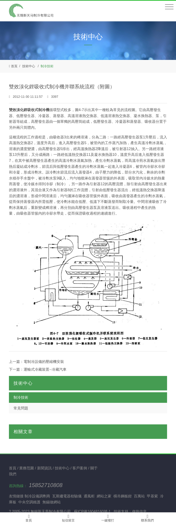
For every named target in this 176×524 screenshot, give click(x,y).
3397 (52, 96)
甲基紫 (152, 496)
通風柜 (89, 496)
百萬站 (139, 496)
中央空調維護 (29, 502)
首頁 (14, 66)
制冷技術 (47, 66)
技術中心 (28, 66)
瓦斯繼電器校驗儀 (67, 496)
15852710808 (46, 485)
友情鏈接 (16, 496)
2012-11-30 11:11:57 (26, 96)
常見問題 (21, 408)
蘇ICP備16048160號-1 (92, 511)
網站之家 (104, 496)
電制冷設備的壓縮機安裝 (44, 362)
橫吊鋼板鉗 (122, 496)
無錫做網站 (51, 502)
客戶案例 (80, 468)
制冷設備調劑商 (37, 496)
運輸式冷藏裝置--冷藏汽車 (45, 369)
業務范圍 (27, 468)
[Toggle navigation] (169, 7)
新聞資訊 (45, 468)
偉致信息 (139, 511)
